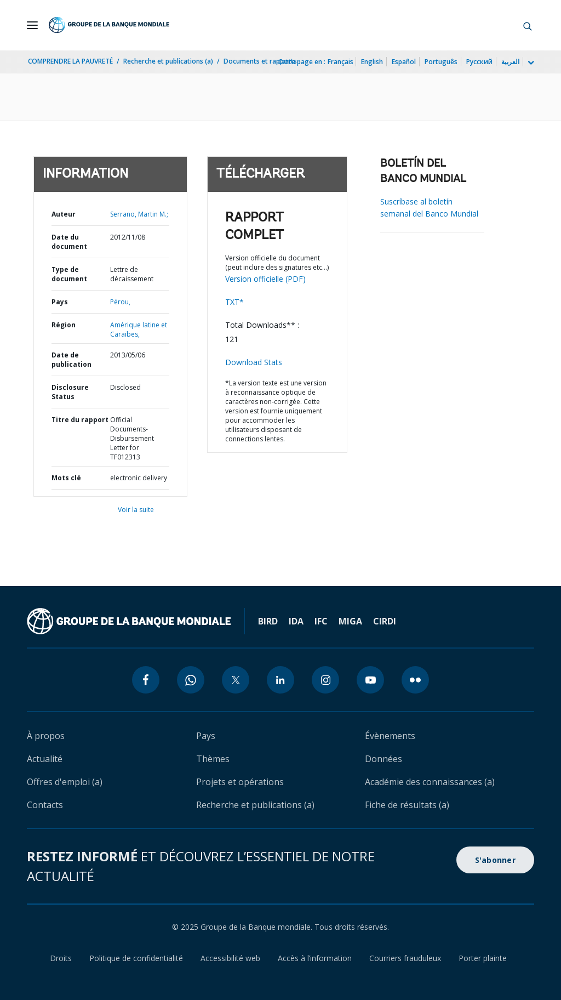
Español (404, 61)
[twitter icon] (235, 680)
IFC (321, 621)
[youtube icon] (370, 680)
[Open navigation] (32, 25)
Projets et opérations (240, 782)
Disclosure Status (70, 392)
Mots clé (66, 477)
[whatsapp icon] (190, 680)
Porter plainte (483, 958)
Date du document (69, 241)
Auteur (63, 214)
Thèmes (213, 759)
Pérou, (120, 301)
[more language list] (529, 63)
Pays (59, 301)
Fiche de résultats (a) (407, 805)
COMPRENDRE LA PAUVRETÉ (70, 61)
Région (63, 324)
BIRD (268, 621)
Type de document (69, 274)
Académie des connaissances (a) (430, 782)
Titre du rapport (79, 419)
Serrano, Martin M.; (139, 214)
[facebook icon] (145, 680)
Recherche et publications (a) (168, 61)
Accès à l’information (315, 958)
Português (441, 61)
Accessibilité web (230, 958)
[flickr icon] (415, 680)
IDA (296, 621)
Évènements (390, 736)
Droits (61, 958)
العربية (510, 61)
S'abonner (495, 860)
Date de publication (71, 359)
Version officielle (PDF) (265, 279)
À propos (46, 736)
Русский (479, 61)
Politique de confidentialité (136, 958)
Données (383, 759)
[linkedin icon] (280, 680)
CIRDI (384, 621)
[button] (527, 25)
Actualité (44, 759)
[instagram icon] (325, 680)
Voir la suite (136, 509)
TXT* (234, 302)
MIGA (350, 621)
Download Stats (253, 362)
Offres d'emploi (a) (64, 782)
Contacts (45, 805)
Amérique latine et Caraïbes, (138, 329)
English (372, 61)
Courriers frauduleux (405, 958)
